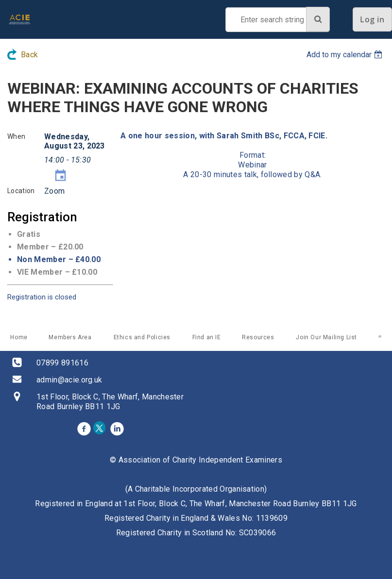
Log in (372, 19)
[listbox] (346, 55)
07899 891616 (62, 362)
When (16, 136)
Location (21, 191)
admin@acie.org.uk (69, 379)
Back (29, 54)
